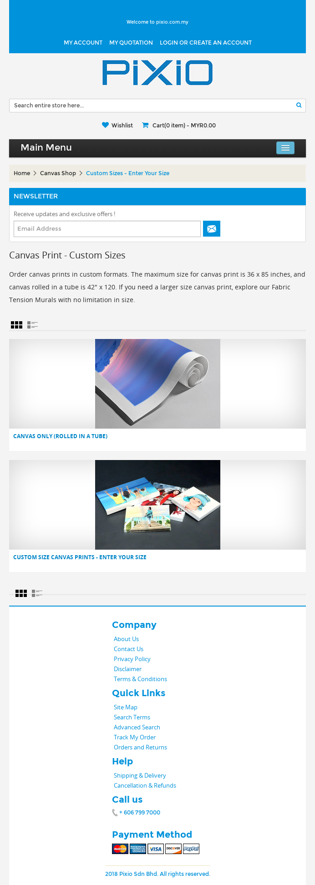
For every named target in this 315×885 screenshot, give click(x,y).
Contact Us (128, 649)
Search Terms (132, 717)
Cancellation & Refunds (145, 785)
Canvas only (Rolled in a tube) (60, 436)
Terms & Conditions (140, 679)
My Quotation (131, 43)
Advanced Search (137, 727)
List (32, 325)
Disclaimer (128, 669)
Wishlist (122, 125)
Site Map (125, 707)
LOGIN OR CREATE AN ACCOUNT (206, 43)
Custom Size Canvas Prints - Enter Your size (80, 557)
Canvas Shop (58, 173)
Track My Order (135, 737)
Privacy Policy (132, 659)
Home (22, 173)
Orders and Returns (140, 747)
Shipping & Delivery (140, 775)
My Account (83, 43)
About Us (126, 639)
